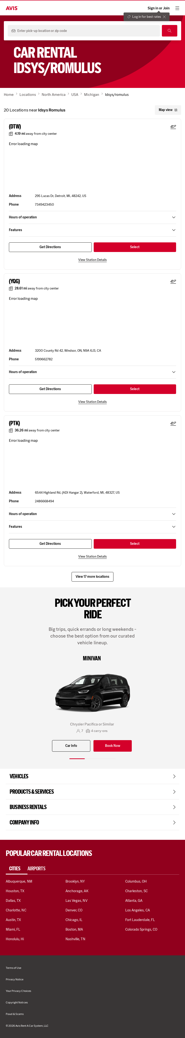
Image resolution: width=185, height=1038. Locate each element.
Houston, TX (15, 891)
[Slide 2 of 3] (92, 758)
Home (9, 94)
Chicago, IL (74, 920)
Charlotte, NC (16, 910)
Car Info (71, 746)
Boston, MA (74, 929)
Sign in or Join (159, 8)
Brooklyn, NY (75, 881)
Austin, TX (13, 920)
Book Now (112, 746)
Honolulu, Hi (15, 939)
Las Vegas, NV (76, 900)
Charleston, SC (136, 891)
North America (54, 94)
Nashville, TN (75, 939)
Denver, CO (74, 910)
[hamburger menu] (177, 8)
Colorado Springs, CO (141, 929)
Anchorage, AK (77, 891)
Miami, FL (13, 929)
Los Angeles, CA (137, 910)
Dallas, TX (13, 900)
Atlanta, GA (134, 900)
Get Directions (50, 247)
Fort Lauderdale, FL (140, 920)
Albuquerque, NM (19, 881)
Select (134, 247)
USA (74, 94)
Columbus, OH (136, 881)
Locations (28, 94)
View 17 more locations (92, 577)
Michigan (91, 94)
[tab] (16, 868)
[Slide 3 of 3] (108, 758)
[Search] (169, 31)
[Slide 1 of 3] (77, 758)
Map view (168, 110)
